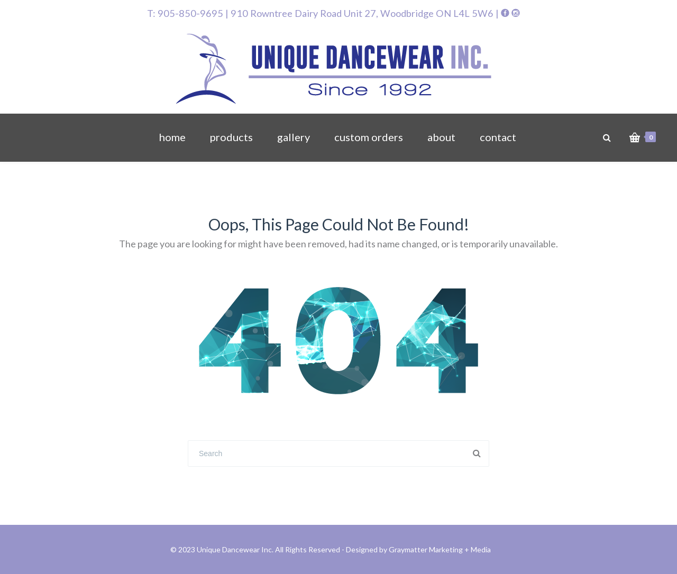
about (441, 137)
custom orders (368, 137)
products (231, 137)
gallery (293, 137)
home (172, 137)
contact (498, 137)
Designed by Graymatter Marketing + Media (418, 549)
